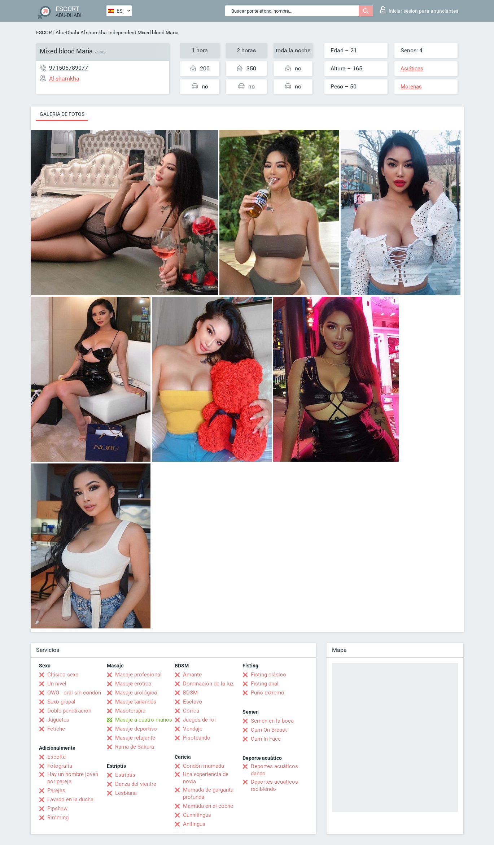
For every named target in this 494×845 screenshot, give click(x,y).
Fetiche (56, 729)
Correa (191, 710)
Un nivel (56, 683)
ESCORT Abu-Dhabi (57, 32)
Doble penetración (69, 710)
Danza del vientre (135, 784)
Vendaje (192, 729)
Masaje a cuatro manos (143, 719)
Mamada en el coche (208, 806)
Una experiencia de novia (205, 778)
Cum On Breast (269, 730)
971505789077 (68, 67)
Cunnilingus (197, 815)
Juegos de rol (199, 719)
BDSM (190, 692)
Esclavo (192, 701)
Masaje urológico (136, 692)
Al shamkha (93, 32)
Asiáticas (412, 68)
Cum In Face (266, 739)
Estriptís (125, 775)
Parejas (56, 790)
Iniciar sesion (419, 10)
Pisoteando (196, 738)
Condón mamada (203, 766)
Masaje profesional (138, 674)
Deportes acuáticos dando (274, 770)
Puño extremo (267, 692)
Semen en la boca (272, 721)
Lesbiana (126, 793)
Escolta (56, 757)
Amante (192, 674)
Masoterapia (130, 710)
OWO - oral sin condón (74, 692)
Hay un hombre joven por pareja (72, 778)
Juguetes (58, 719)
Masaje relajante (135, 738)
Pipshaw (57, 808)
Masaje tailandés (135, 701)
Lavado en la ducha (70, 799)
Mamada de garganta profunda (208, 793)
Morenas (411, 86)
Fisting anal (265, 683)
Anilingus (194, 824)
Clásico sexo (63, 674)
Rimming (58, 817)
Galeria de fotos (62, 114)
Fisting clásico (268, 674)
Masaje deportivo (136, 729)
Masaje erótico (133, 683)
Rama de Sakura (134, 747)
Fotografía (59, 766)
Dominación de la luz (208, 683)
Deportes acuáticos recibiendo (274, 785)
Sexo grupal (61, 701)
